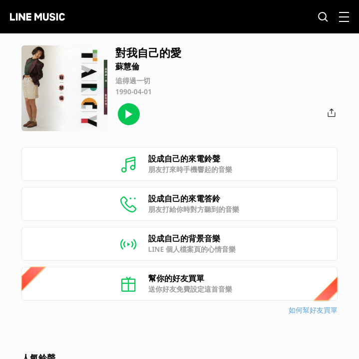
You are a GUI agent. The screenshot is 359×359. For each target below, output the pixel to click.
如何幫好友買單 (313, 310)
